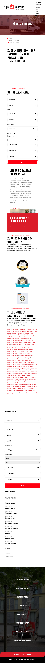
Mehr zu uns (16, 210)
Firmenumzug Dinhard (29, 393)
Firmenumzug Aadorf (20, 332)
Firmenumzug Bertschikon (23, 361)
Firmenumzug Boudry (31, 371)
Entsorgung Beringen (10, 541)
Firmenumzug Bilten (26, 363)
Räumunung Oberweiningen (11, 531)
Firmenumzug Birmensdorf (14, 365)
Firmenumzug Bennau (12, 358)
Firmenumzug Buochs (23, 380)
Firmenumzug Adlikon (23, 334)
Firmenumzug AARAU (31, 332)
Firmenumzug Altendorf (17, 339)
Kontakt (37, 13)
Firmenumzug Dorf (24, 394)
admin (9, 38)
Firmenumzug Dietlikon (18, 393)
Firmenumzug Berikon (12, 360)
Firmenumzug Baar (24, 349)
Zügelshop (38, 6)
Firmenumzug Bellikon (13, 356)
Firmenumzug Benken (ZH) (25, 356)
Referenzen (38, 7)
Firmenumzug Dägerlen (18, 387)
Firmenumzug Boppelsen (19, 369)
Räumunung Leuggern (10, 506)
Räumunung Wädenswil (10, 501)
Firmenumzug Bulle (12, 380)
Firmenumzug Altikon (29, 339)
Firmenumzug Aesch (17, 336)
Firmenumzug (38, 4)
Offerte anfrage (17, 228)
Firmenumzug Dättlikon (13, 389)
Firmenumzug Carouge (29, 382)
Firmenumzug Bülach (27, 378)
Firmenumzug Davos (25, 389)
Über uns (37, 10)
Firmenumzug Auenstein (29, 347)
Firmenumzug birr (11, 367)
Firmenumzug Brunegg (23, 374)
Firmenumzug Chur (12, 385)
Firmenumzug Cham (12, 383)
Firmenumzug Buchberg (15, 378)
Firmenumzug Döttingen (13, 394)
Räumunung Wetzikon (10, 521)
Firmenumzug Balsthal (27, 352)
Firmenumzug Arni (22, 345)
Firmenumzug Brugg (12, 374)
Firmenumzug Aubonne (16, 347)
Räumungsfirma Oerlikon (11, 516)
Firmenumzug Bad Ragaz (21, 350)
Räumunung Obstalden (10, 546)
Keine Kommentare (13, 42)
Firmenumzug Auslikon (13, 349)
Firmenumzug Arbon (12, 345)
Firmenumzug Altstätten (13, 341)
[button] (22, 585)
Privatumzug (38, 2)
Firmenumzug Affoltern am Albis (18, 337)
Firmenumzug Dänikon (30, 387)
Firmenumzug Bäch (16, 352)
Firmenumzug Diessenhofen (20, 391)
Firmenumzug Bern (12, 361)
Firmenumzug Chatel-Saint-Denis (26, 383)
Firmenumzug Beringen (24, 360)
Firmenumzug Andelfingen (14, 343)
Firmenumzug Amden (25, 341)
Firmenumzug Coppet (22, 385)
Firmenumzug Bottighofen (18, 371)
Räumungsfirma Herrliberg (11, 526)
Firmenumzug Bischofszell (23, 367)
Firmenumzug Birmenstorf (27, 365)
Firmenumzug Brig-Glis (13, 372)
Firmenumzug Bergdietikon (25, 358)
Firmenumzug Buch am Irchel (19, 376)
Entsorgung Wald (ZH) (10, 511)
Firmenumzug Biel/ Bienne (14, 363)
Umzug (8, 556)
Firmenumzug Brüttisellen (25, 372)
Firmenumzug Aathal (12, 334)
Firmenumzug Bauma (12, 354)
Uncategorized (9, 559)
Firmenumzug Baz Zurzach (25, 354)
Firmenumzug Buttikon (18, 382)
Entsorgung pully (9, 536)
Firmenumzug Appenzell (27, 343)
